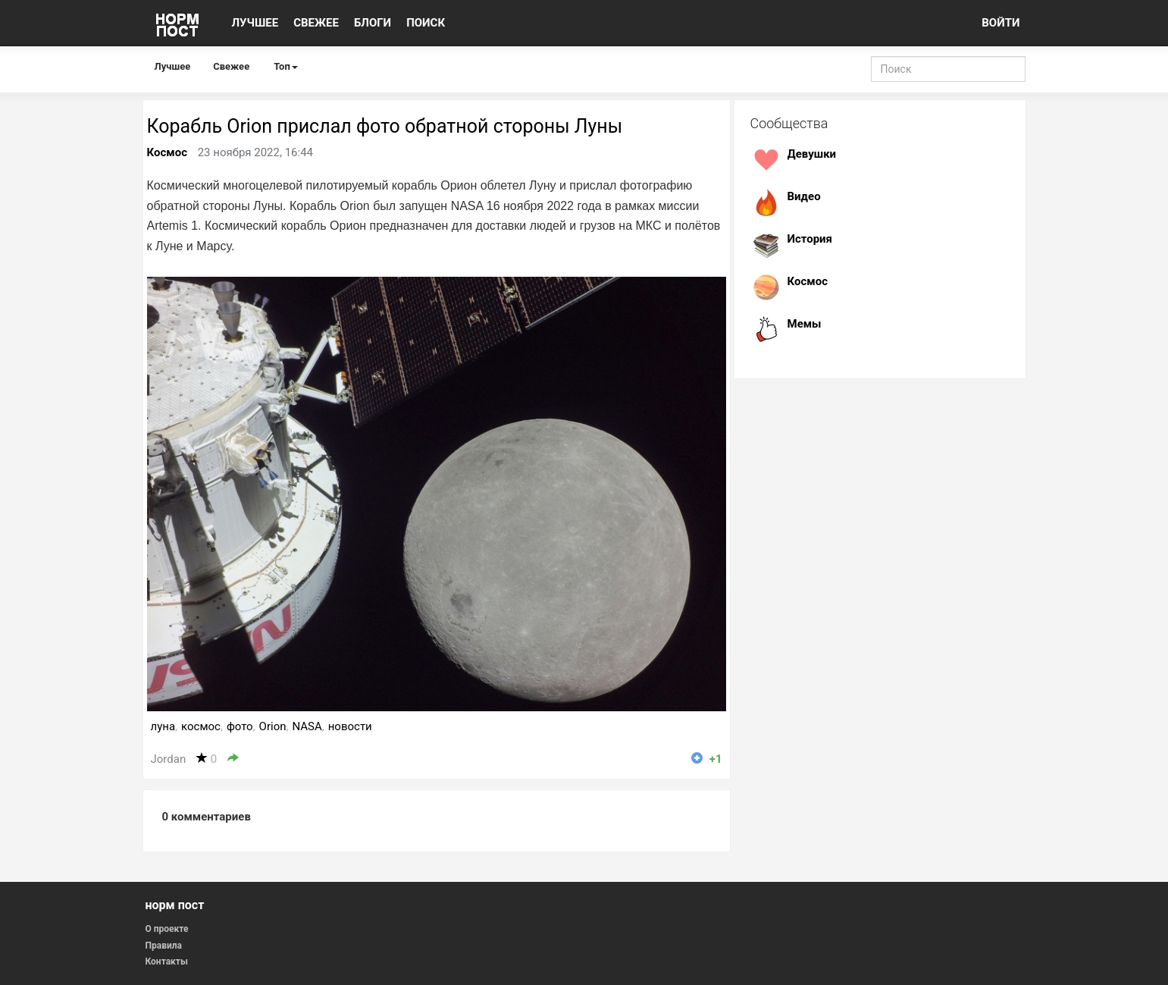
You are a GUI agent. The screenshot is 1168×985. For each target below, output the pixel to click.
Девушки (812, 154)
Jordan (168, 759)
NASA (306, 726)
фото (240, 726)
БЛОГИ (372, 23)
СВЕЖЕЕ (316, 23)
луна (163, 726)
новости (350, 726)
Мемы (805, 324)
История (810, 239)
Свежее (231, 66)
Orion (273, 726)
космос (201, 726)
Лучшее (173, 66)
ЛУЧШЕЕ (255, 23)
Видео (804, 196)
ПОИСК (425, 23)
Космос (167, 152)
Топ (286, 66)
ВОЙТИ (1000, 23)
